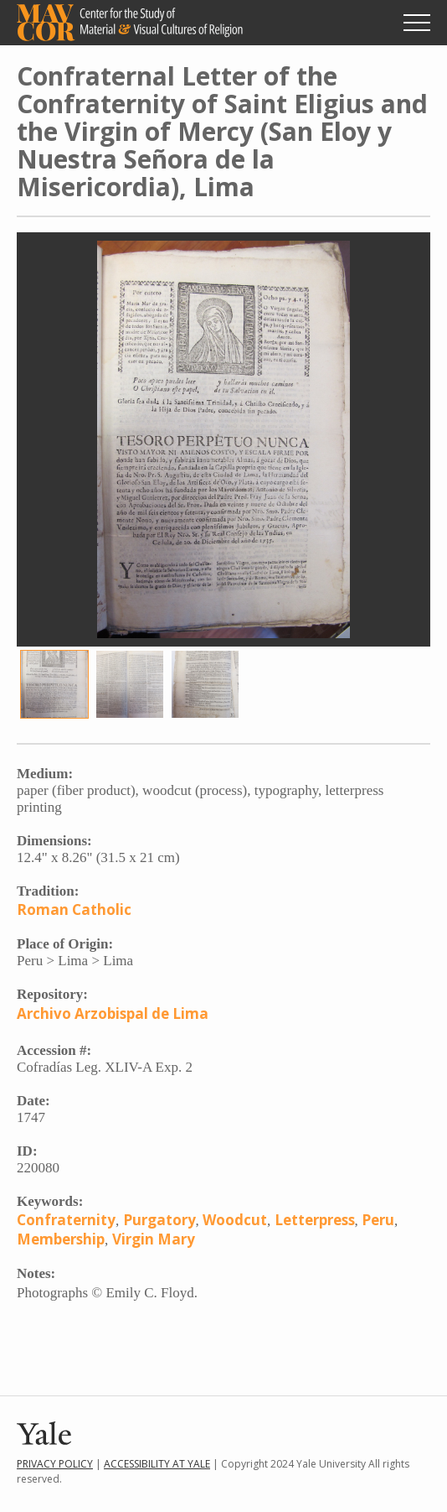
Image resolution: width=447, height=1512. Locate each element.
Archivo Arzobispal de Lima (112, 1013)
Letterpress (315, 1219)
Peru (378, 1219)
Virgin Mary (153, 1239)
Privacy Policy (55, 1464)
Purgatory (159, 1219)
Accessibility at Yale (157, 1464)
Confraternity (66, 1219)
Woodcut (235, 1219)
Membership (61, 1239)
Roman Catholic (74, 909)
